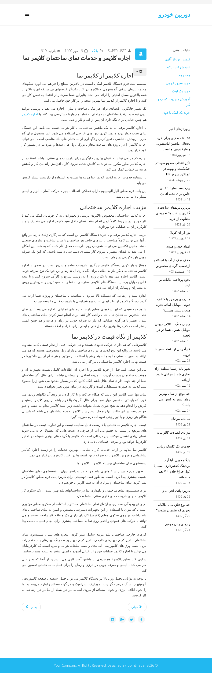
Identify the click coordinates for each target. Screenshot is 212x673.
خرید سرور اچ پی (178, 83)
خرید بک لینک (181, 91)
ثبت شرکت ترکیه (178, 67)
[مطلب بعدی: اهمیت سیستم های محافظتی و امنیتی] (31, 607)
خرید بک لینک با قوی (176, 112)
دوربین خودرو (174, 14)
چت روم (184, 75)
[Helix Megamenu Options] (28, 14)
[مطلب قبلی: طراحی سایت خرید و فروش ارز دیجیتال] (137, 607)
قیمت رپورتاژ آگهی (177, 59)
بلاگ (95, 50)
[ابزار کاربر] (139, 72)
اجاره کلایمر (30, 114)
